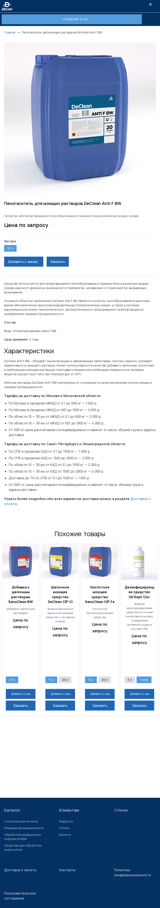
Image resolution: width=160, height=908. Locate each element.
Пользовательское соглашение (20, 896)
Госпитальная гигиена (21, 821)
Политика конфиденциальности (132, 872)
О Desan (121, 810)
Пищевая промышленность (24, 828)
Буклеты (65, 835)
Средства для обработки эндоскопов (23, 847)
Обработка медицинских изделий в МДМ (22, 837)
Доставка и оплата (20, 870)
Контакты (67, 870)
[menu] (155, 6)
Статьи (64, 828)
